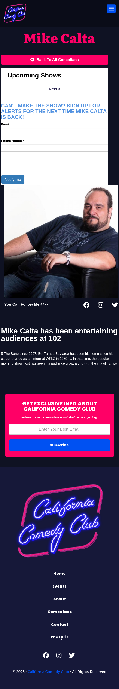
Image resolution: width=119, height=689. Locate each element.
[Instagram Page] (100, 306)
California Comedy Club (48, 672)
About (59, 599)
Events (59, 586)
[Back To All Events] (54, 60)
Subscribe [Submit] (59, 445)
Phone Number (12, 141)
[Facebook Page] (86, 306)
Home (59, 573)
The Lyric (59, 637)
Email (5, 124)
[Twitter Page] (115, 306)
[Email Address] (59, 429)
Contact (59, 624)
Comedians (60, 611)
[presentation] (33, 163)
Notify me (13, 179)
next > (55, 89)
